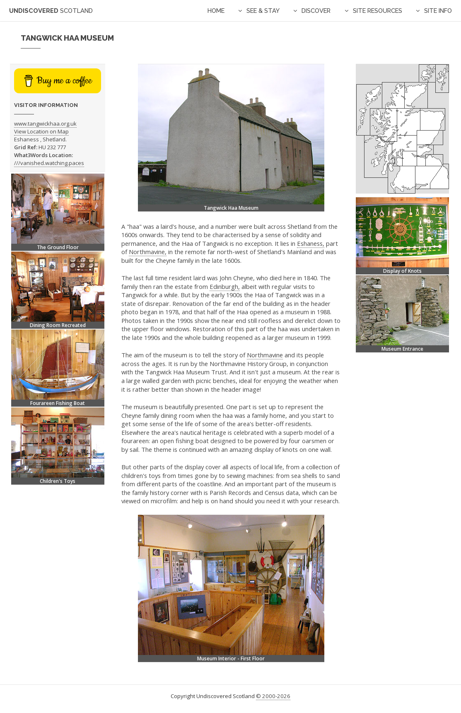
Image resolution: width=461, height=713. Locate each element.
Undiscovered (51, 10)
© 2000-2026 (273, 696)
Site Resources (377, 10)
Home (216, 10)
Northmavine (265, 355)
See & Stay (263, 10)
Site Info (438, 10)
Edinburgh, (225, 286)
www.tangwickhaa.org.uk (45, 123)
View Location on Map (41, 131)
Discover (316, 10)
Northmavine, (148, 251)
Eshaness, (310, 243)
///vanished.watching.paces (49, 163)
